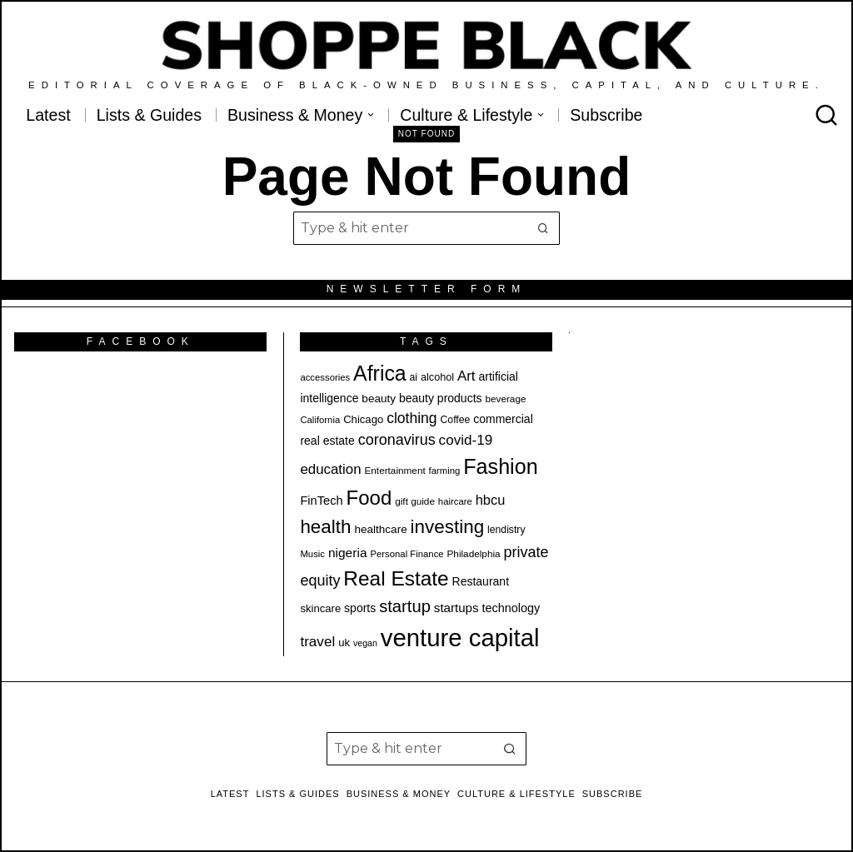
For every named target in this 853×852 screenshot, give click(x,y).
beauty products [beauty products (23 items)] (440, 398)
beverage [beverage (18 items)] (505, 398)
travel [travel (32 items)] (317, 642)
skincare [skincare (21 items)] (320, 608)
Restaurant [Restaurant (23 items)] (480, 581)
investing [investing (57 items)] (448, 526)
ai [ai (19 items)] (414, 377)
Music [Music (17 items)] (312, 554)
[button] (543, 228)
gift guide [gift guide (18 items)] (415, 501)
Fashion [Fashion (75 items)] (500, 466)
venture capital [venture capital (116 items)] (460, 637)
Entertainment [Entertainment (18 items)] (394, 470)
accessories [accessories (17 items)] (325, 377)
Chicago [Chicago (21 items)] (363, 419)
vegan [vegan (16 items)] (365, 643)
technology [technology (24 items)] (510, 608)
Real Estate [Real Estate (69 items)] (395, 578)
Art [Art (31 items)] (466, 376)
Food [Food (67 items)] (369, 497)
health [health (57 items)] (325, 526)
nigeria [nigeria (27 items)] (347, 553)
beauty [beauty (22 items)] (379, 398)
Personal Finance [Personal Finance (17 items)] (406, 554)
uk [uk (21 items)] (344, 642)
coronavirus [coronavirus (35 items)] (397, 439)
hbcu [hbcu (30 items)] (491, 499)
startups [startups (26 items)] (456, 607)
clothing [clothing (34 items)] (411, 418)
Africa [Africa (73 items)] (380, 373)
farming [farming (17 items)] (445, 471)
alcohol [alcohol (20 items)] (437, 377)
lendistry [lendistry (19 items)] (506, 530)
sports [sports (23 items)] (360, 608)
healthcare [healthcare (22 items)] (380, 529)
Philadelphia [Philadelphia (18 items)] (474, 553)
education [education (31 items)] (330, 469)
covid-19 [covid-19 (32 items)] (466, 440)
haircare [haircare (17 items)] (455, 501)
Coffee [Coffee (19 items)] (456, 420)
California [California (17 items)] (320, 420)
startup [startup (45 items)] (405, 606)
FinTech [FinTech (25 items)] (321, 500)
